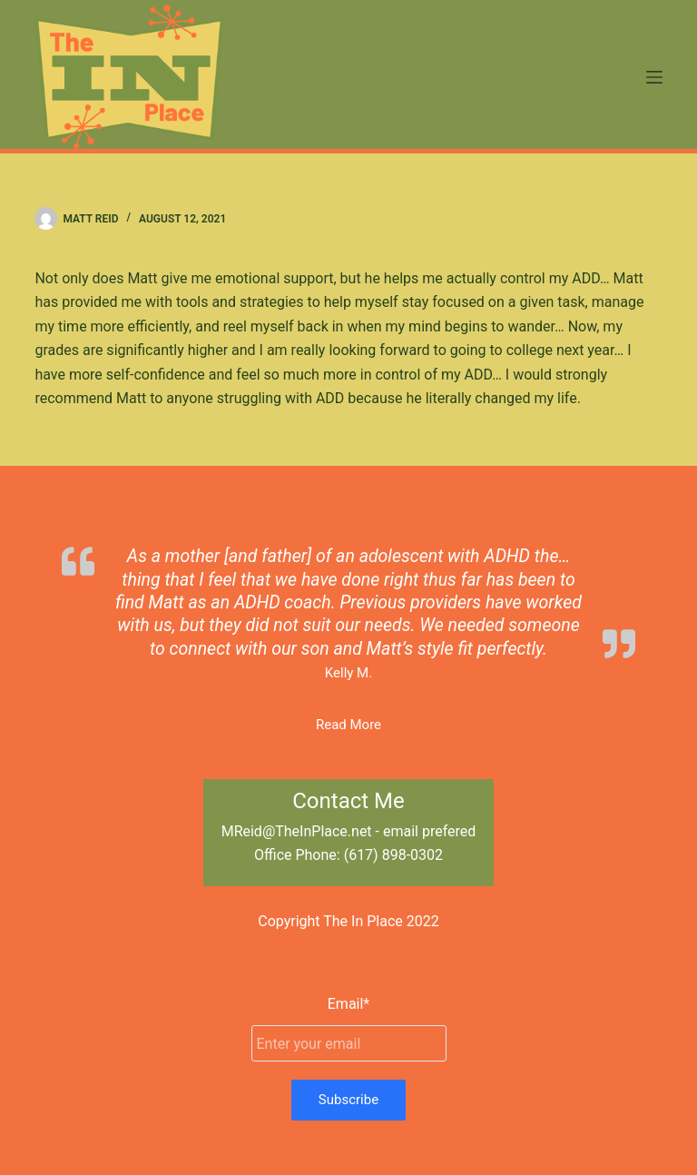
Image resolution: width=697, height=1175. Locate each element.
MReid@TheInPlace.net (296, 831)
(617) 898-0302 (393, 855)
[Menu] (654, 77)
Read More (348, 724)
